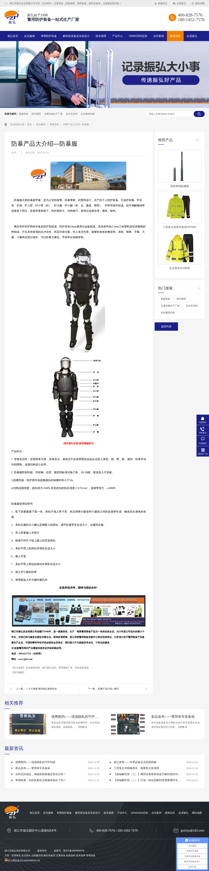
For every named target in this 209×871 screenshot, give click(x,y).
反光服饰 (29, 36)
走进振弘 (192, 36)
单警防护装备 (49, 36)
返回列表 (166, 326)
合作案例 (158, 36)
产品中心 (117, 36)
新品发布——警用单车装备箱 (173, 716)
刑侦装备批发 (82, 667)
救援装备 (23, 113)
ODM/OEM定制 (138, 36)
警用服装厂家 (66, 667)
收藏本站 (162, 3)
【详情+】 (82, 727)
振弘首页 (13, 36)
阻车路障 (101, 36)
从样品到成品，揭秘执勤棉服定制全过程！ (40, 774)
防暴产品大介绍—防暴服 (76, 124)
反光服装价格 (88, 113)
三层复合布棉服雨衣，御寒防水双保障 (136, 768)
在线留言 (181, 3)
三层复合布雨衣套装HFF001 (179, 227)
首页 (30, 124)
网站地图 (200, 3)
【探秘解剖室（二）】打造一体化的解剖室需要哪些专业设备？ (147, 780)
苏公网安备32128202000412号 (22, 860)
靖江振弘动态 (49, 667)
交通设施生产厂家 (53, 113)
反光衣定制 (72, 113)
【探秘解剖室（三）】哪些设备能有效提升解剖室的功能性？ (147, 774)
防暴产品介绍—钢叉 (108, 688)
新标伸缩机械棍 (179, 186)
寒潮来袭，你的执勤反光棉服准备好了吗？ (40, 780)
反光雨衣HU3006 (179, 268)
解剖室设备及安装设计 (76, 36)
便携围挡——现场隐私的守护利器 (75, 716)
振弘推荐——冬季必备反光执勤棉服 (135, 762)
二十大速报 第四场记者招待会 (41, 688)
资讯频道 (41, 124)
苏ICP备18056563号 (74, 850)
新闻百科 (175, 36)
